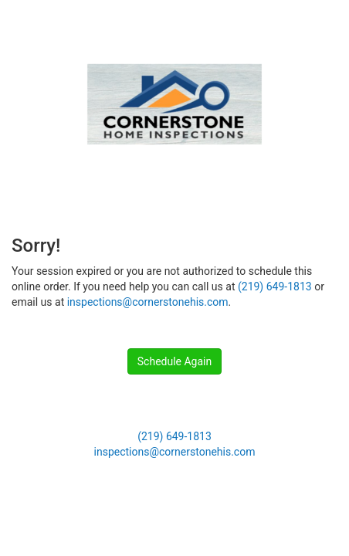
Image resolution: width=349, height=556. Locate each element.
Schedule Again (174, 361)
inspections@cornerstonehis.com (148, 302)
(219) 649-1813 (275, 286)
